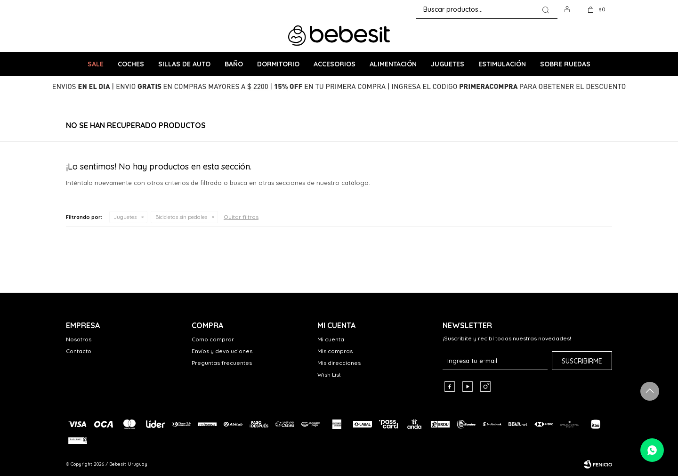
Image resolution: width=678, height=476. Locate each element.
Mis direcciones (339, 362)
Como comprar (213, 339)
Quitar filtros (241, 216)
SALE (96, 64)
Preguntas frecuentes (222, 362)
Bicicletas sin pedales (181, 217)
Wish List (329, 374)
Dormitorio (278, 64)
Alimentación (393, 64)
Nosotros (78, 339)
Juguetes (447, 64)
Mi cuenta (330, 339)
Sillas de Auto (184, 64)
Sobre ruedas (565, 64)
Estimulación (502, 64)
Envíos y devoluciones (222, 351)
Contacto (78, 351)
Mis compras (335, 351)
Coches (131, 64)
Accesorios (334, 64)
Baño (234, 64)
